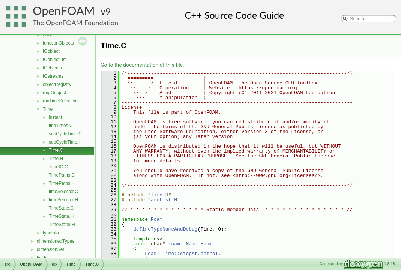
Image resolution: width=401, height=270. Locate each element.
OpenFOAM (64, 11)
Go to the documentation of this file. (142, 65)
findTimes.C (61, 125)
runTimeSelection (60, 101)
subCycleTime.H (65, 142)
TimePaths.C (62, 175)
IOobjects (52, 67)
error (47, 35)
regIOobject (54, 92)
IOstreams (53, 76)
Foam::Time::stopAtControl (181, 253)
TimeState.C (61, 208)
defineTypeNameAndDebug (165, 229)
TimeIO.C (58, 167)
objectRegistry (57, 84)
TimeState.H (61, 216)
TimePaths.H (62, 183)
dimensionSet (50, 249)
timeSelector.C (63, 191)
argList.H (164, 199)
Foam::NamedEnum (190, 243)
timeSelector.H (63, 199)
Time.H (56, 158)
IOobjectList (54, 59)
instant (55, 117)
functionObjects (58, 43)
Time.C (56, 150)
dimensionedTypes (55, 241)
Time (48, 109)
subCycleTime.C (65, 133)
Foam (156, 219)
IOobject (51, 51)
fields (42, 257)
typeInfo (51, 233)
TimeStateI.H (62, 224)
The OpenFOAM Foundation (75, 22)
